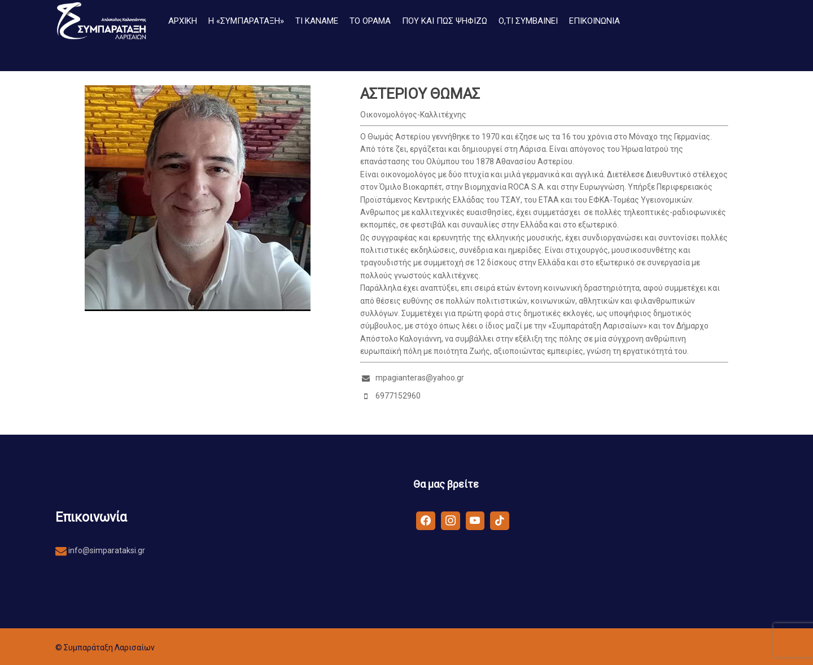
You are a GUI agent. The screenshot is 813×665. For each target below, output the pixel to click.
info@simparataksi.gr (106, 550)
